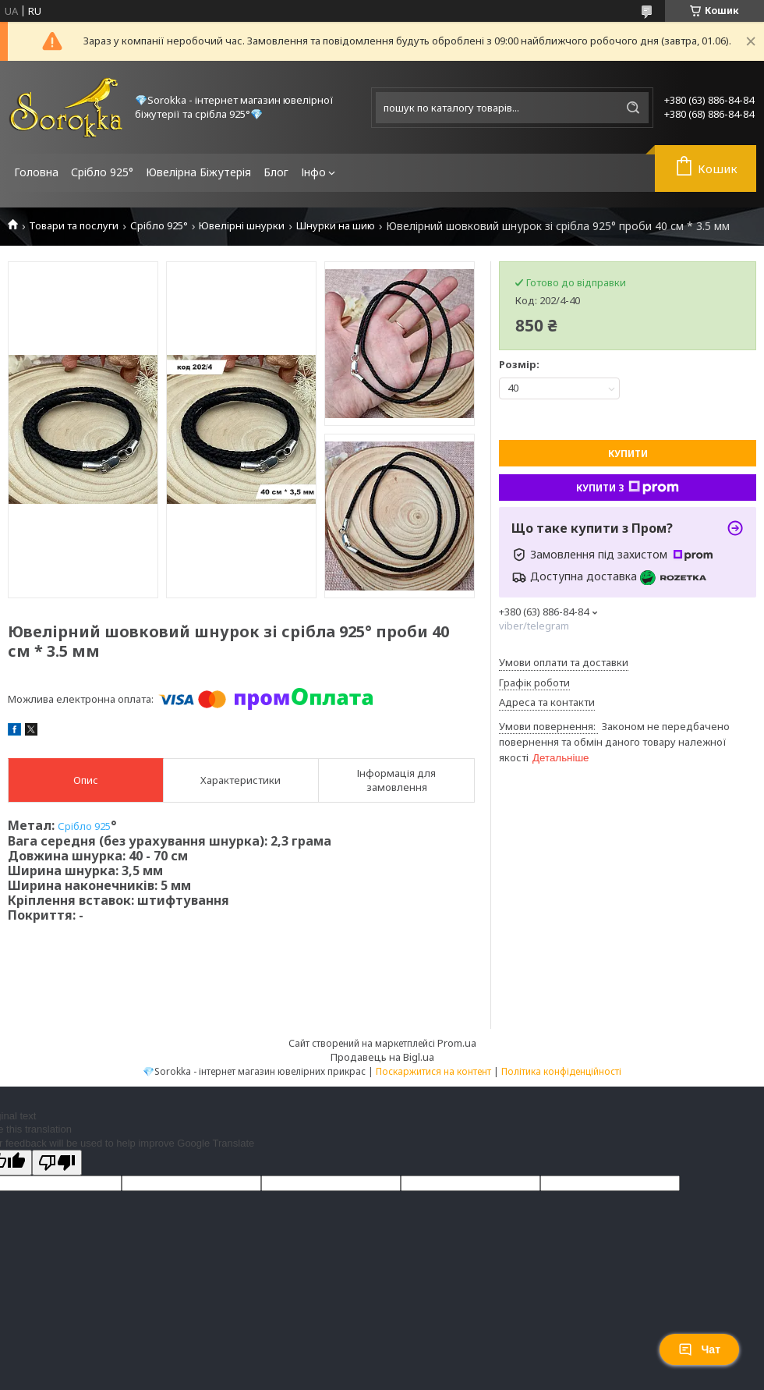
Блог (276, 172)
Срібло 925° (102, 172)
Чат (699, 1349)
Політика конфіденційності (561, 1071)
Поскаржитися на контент (433, 1071)
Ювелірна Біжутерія (198, 172)
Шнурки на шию (335, 225)
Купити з (627, 487)
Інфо (313, 172)
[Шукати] (633, 107)
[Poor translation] (57, 1162)
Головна (36, 172)
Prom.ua (456, 1043)
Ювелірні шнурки (242, 225)
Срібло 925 (84, 826)
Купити (628, 453)
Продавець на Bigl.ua (382, 1057)
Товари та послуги (73, 225)
